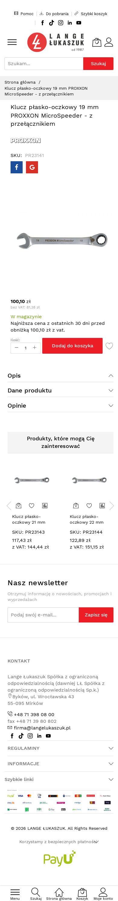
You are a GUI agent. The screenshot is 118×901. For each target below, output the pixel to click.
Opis (14, 375)
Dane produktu (30, 390)
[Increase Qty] (35, 348)
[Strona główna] (59, 889)
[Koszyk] (96, 42)
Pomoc (23, 13)
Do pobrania (54, 13)
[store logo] (55, 42)
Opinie (17, 405)
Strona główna (20, 82)
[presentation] (9, 505)
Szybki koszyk (91, 13)
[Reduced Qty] (17, 348)
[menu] (12, 42)
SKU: (18, 532)
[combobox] (44, 63)
